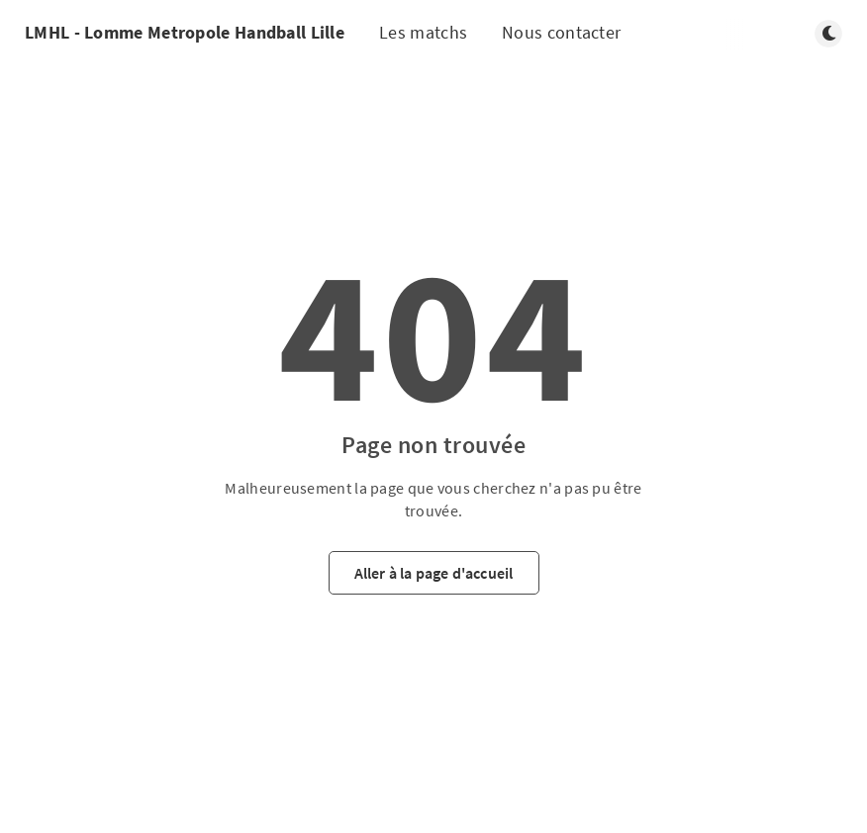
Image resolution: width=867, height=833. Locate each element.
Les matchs (423, 32)
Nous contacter (561, 32)
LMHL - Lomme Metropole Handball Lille (184, 32)
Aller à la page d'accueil (434, 573)
